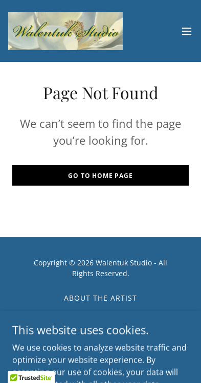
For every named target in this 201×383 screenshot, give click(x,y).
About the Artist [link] (100, 298)
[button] (186, 31)
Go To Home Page (100, 175)
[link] (65, 31)
